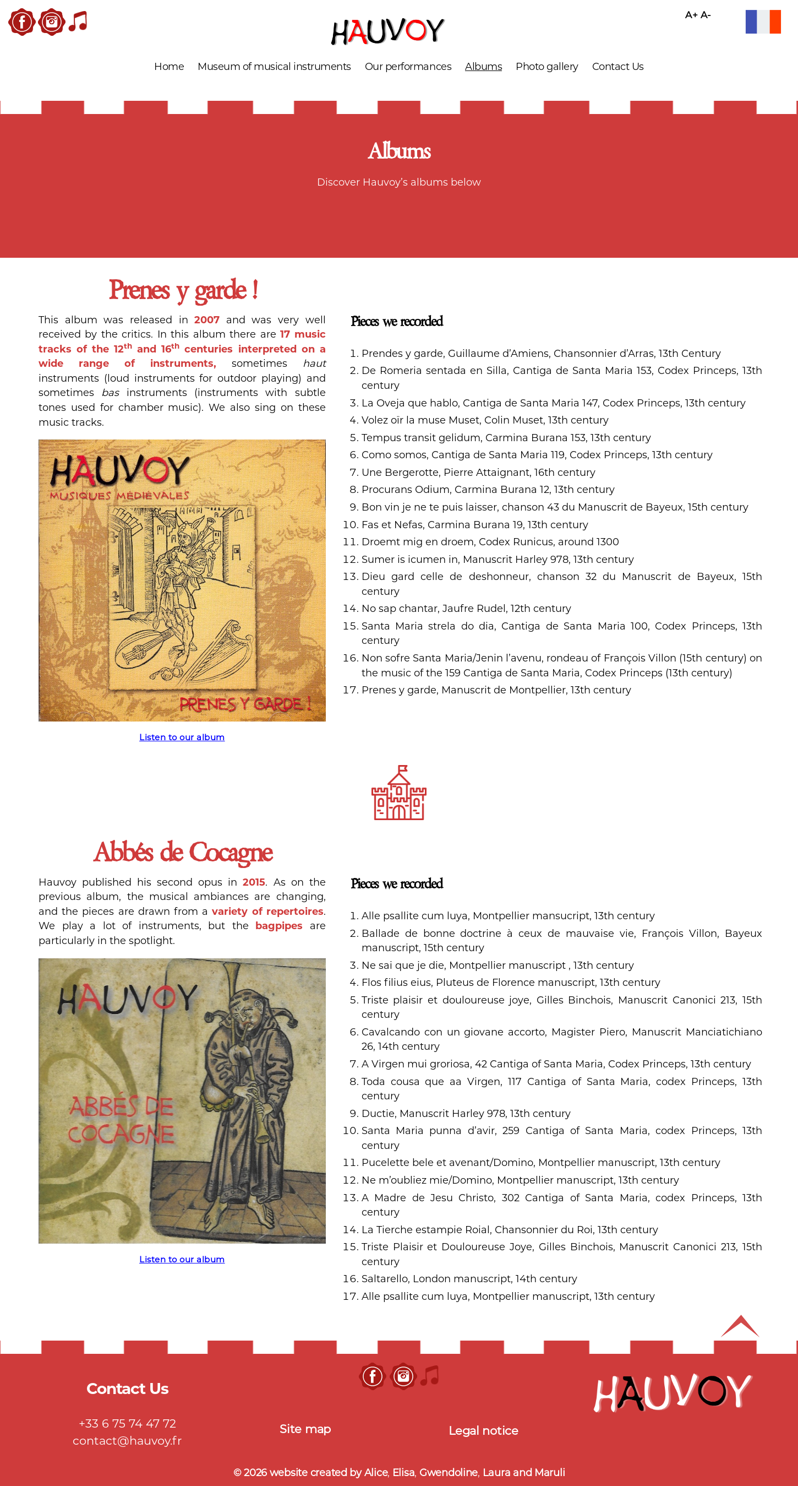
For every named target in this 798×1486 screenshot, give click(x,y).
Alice (376, 1473)
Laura (498, 1473)
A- (706, 14)
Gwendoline (448, 1473)
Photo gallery (547, 67)
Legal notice (483, 1431)
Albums (483, 67)
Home (169, 67)
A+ (691, 14)
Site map (305, 1429)
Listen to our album (182, 737)
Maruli (549, 1473)
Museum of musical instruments (274, 67)
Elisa (403, 1473)
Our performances (408, 67)
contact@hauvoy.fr (127, 1440)
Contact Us (618, 67)
